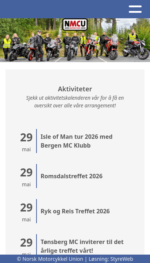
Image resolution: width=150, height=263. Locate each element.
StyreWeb (121, 258)
